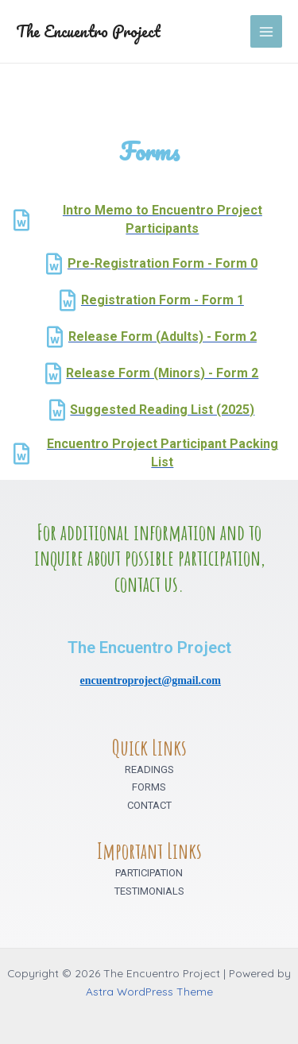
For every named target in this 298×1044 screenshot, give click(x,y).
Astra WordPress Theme (149, 991)
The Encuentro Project (88, 31)
